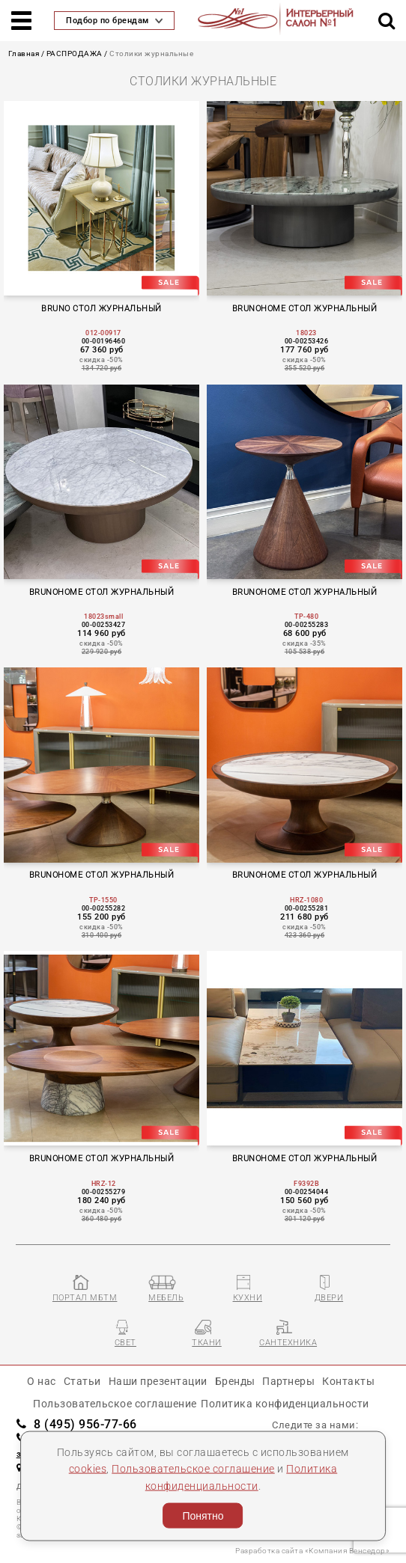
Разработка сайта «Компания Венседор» (312, 1551)
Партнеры (288, 1381)
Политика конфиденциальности (285, 1404)
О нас (41, 1381)
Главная (24, 53)
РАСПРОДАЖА (74, 53)
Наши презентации (158, 1381)
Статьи (82, 1381)
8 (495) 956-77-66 (76, 1424)
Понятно (202, 1516)
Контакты (348, 1381)
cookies (88, 1469)
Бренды (235, 1381)
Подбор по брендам (114, 20)
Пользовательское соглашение (193, 1469)
